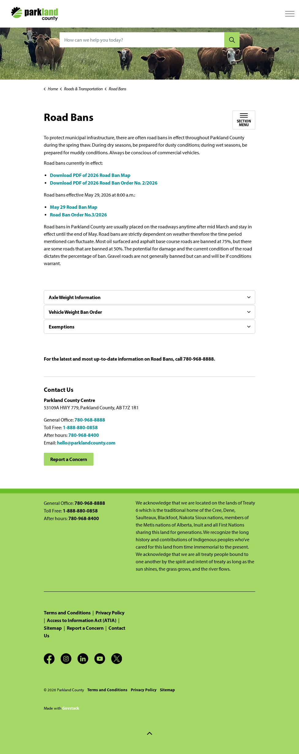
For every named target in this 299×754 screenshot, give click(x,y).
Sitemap (53, 628)
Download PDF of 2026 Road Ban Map (90, 175)
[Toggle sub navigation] (244, 120)
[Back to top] (149, 733)
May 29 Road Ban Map (73, 207)
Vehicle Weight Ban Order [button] (75, 312)
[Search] (232, 39)
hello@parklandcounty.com (86, 443)
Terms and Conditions (67, 613)
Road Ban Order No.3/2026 (78, 215)
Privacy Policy (110, 613)
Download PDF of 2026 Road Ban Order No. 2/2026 (103, 183)
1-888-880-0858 (80, 427)
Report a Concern (68, 459)
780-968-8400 (83, 435)
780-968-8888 (89, 420)
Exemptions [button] (61, 327)
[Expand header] (290, 14)
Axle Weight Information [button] (74, 297)
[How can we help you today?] (149, 39)
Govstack (70, 708)
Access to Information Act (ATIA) (81, 620)
